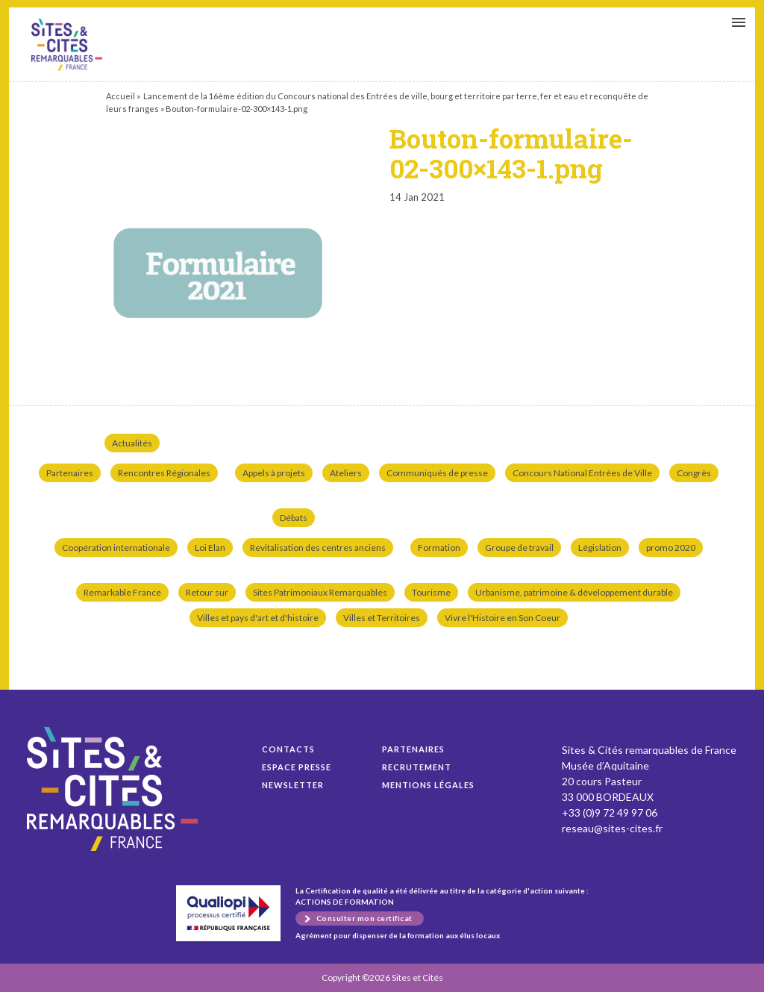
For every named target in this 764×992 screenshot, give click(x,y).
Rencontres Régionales (164, 472)
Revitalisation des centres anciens (318, 547)
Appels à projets (273, 472)
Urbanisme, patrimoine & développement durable (574, 592)
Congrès (694, 472)
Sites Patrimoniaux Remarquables (320, 592)
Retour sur (207, 592)
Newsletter (293, 785)
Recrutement (416, 767)
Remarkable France (122, 592)
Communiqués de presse (437, 472)
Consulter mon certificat (364, 918)
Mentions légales (428, 785)
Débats (293, 517)
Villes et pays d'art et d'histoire (258, 617)
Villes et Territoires (381, 617)
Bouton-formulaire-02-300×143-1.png (66, 45)
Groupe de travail (519, 547)
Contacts (288, 749)
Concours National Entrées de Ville (582, 472)
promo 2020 (670, 547)
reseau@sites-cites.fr (612, 828)
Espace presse (296, 767)
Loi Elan (210, 547)
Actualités (132, 443)
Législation (599, 547)
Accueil (120, 96)
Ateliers (346, 472)
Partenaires (69, 472)
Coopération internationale (116, 547)
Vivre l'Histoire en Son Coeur (502, 617)
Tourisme (431, 592)
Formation (439, 547)
